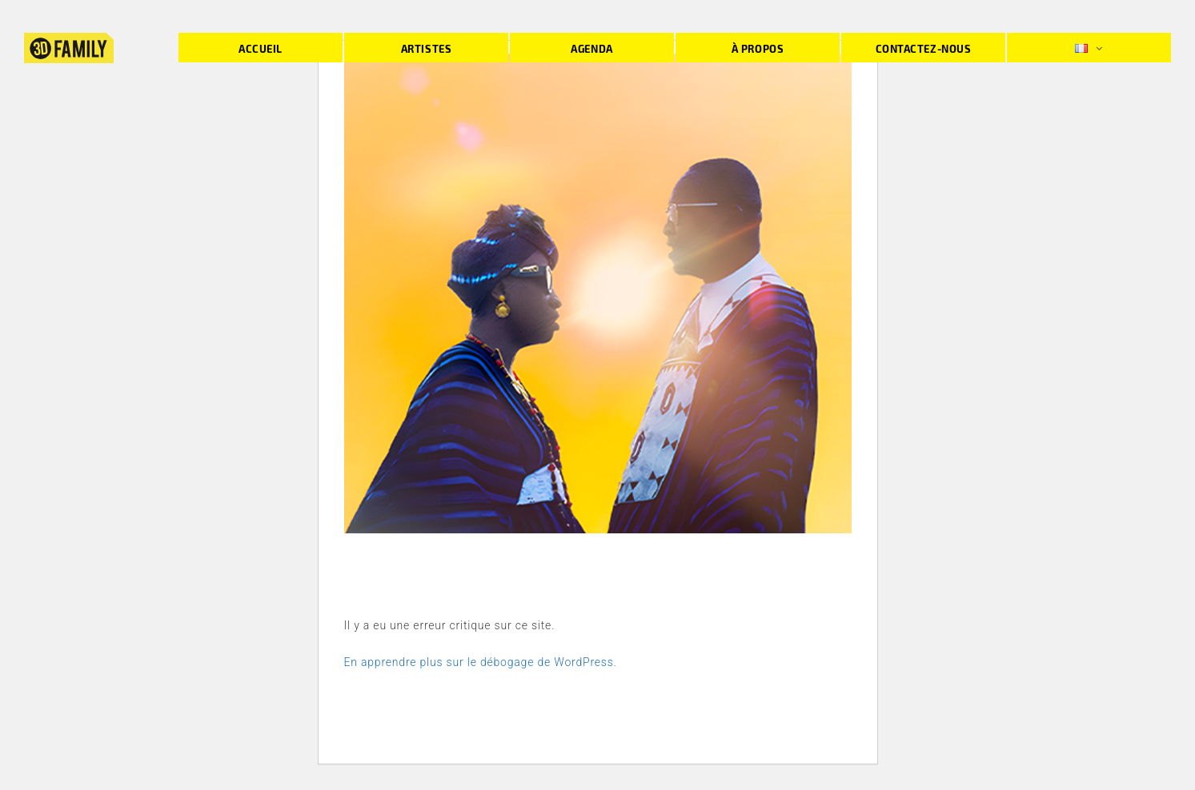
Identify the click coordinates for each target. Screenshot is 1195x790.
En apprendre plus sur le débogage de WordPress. (480, 662)
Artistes (426, 48)
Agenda (591, 48)
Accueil (261, 48)
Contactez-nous (923, 48)
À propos (758, 48)
